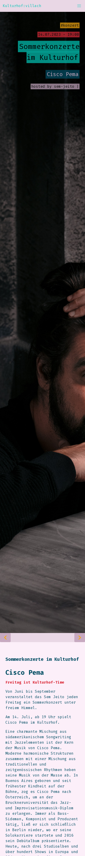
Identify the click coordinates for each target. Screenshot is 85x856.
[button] (79, 6)
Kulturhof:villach (22, 6)
